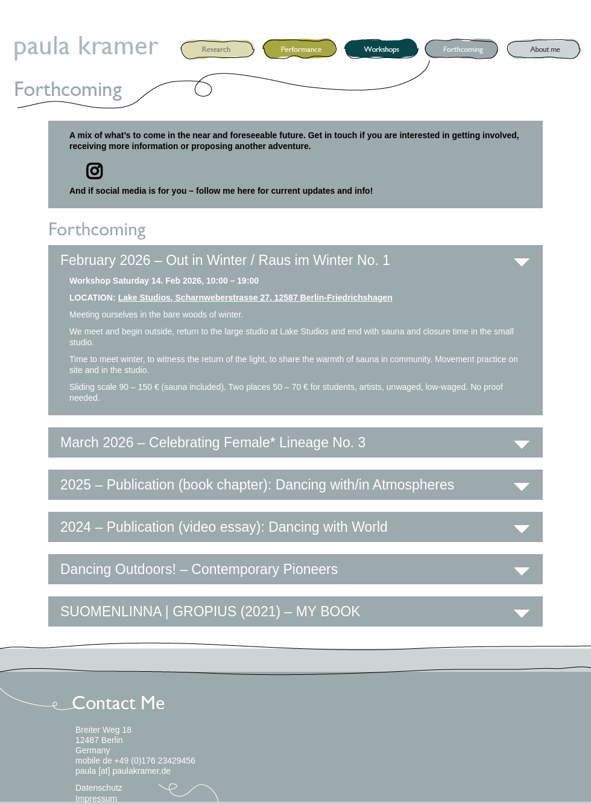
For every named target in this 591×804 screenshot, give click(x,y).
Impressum (96, 798)
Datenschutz (98, 788)
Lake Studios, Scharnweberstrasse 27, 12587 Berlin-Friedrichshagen (255, 297)
